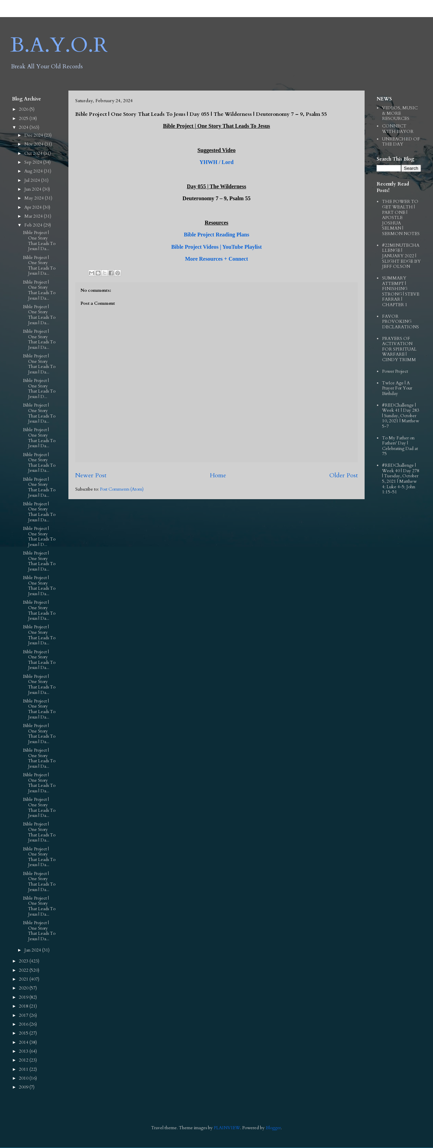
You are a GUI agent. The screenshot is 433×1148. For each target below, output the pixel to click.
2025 (24, 118)
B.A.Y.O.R (59, 45)
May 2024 (34, 198)
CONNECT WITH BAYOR (398, 129)
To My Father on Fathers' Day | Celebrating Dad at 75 (400, 446)
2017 (24, 1015)
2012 (24, 1060)
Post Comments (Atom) (122, 489)
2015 (24, 1033)
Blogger (273, 1128)
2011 (24, 1069)
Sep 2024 (33, 162)
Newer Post (90, 475)
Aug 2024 (34, 171)
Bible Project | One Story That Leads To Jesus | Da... (39, 241)
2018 (24, 1006)
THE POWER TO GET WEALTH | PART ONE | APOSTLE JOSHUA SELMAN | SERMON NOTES (401, 218)
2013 (24, 1051)
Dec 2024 (34, 135)
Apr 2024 (33, 207)
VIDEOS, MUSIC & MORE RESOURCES (400, 113)
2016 (24, 1024)
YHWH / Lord (216, 162)
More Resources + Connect (216, 259)
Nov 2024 (34, 144)
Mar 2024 (34, 216)
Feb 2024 (33, 225)
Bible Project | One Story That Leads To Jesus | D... (39, 389)
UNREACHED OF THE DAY (401, 142)
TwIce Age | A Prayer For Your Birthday (397, 388)
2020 (24, 988)
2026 (24, 109)
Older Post (343, 475)
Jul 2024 (32, 180)
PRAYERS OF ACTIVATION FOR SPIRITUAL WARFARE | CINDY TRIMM (399, 349)
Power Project (395, 371)
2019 (24, 997)
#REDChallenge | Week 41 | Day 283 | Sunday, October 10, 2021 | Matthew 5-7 (400, 415)
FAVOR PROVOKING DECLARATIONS (400, 321)
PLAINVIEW (227, 1128)
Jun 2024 (33, 189)
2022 (24, 970)
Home (218, 475)
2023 (24, 961)
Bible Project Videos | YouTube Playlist (216, 247)
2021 (24, 979)
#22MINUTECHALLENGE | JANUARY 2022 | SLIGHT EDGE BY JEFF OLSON (401, 256)
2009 (24, 1087)
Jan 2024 (33, 950)
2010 (24, 1078)
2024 (24, 127)
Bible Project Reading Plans (216, 234)
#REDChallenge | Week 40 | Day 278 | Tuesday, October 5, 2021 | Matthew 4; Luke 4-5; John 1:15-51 (400, 478)
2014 (24, 1042)
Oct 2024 (33, 153)
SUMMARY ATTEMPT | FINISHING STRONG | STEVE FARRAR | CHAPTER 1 (400, 291)
